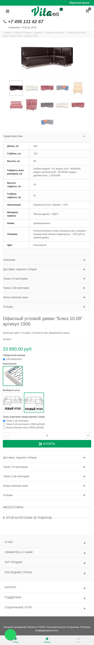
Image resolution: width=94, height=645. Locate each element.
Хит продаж (13, 562)
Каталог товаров (23, 32)
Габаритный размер (14, 355)
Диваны (38, 32)
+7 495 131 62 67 (25, 21)
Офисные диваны (54, 32)
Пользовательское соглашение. (62, 627)
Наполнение (10, 363)
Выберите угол (11, 390)
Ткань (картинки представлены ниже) (24, 417)
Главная (7, 32)
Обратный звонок (79, 3)
